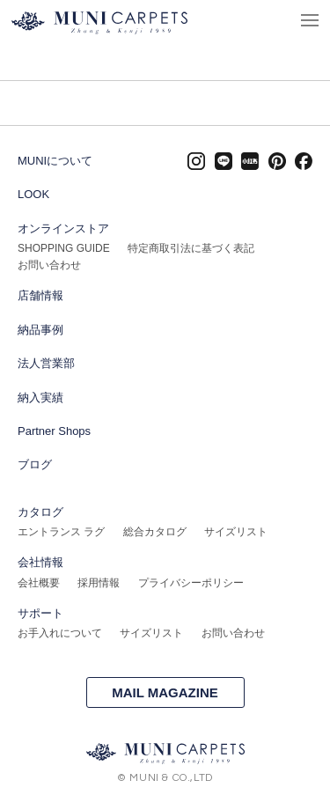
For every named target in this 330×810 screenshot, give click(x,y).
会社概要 (39, 583)
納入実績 (40, 397)
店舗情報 (40, 295)
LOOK (33, 194)
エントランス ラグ (61, 532)
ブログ (35, 464)
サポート (40, 613)
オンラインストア (63, 228)
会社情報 (40, 562)
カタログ (40, 512)
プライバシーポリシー (191, 583)
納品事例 (40, 329)
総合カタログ (155, 532)
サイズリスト (236, 532)
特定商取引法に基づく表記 (191, 248)
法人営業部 (46, 363)
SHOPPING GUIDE (64, 248)
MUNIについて (55, 160)
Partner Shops (54, 431)
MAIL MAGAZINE (165, 692)
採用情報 (98, 583)
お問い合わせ (49, 265)
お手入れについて (60, 633)
